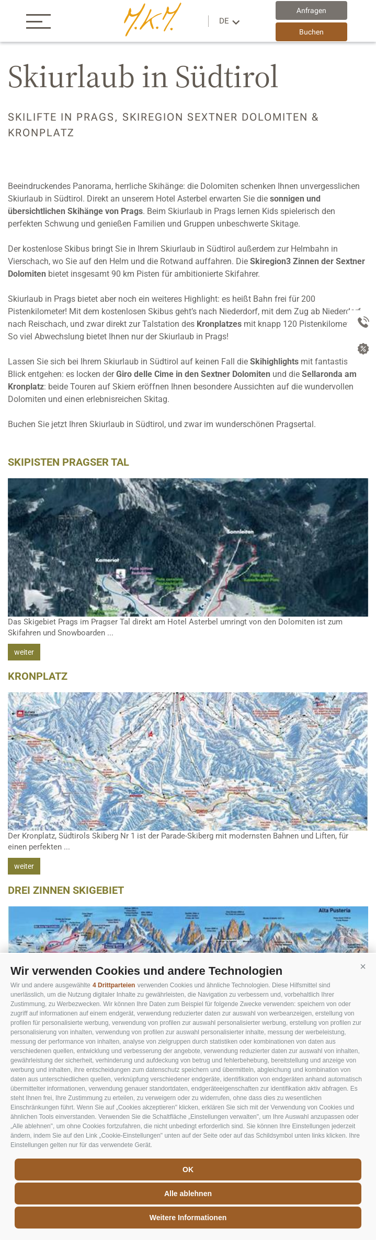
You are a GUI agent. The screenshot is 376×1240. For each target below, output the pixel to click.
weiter (24, 652)
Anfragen (311, 10)
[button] (363, 967)
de (224, 21)
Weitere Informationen (188, 1217)
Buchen (311, 32)
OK (188, 1169)
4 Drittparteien (114, 985)
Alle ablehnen (188, 1193)
